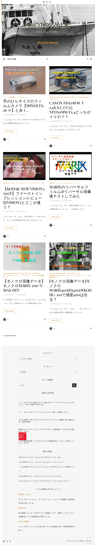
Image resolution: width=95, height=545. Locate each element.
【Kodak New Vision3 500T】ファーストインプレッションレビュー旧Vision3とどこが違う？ (23, 197)
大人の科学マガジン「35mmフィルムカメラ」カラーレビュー (42, 462)
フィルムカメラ (22, 97)
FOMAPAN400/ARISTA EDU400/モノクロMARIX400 (68, 97)
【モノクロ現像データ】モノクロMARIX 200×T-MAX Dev (24, 285)
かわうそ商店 (24, 522)
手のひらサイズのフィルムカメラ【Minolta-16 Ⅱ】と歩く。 (24, 105)
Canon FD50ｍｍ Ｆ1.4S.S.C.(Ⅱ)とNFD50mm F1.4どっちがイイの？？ (70, 109)
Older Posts (9, 335)
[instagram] (47, 2)
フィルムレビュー (34, 183)
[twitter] (44, 2)
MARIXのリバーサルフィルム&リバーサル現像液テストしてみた (70, 191)
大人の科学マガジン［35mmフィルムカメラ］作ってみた (40, 476)
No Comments (20, 114)
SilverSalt (22, 508)
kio (8, 139)
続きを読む (10, 131)
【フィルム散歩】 (9, 97)
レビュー (77, 183)
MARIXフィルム (9, 183)
